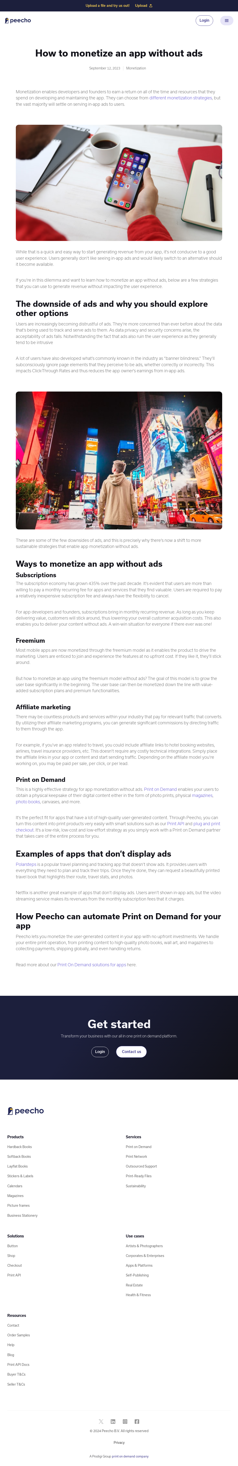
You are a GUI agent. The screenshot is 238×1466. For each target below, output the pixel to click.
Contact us (131, 1052)
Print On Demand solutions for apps (91, 964)
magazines (202, 795)
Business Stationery (22, 1215)
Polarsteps (26, 864)
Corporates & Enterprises (145, 1256)
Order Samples (18, 1335)
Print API (175, 823)
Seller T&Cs (16, 1384)
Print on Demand (160, 789)
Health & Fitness (138, 1295)
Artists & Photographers (144, 1246)
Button (12, 1246)
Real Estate (134, 1285)
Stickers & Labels (20, 1176)
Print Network (136, 1157)
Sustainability (136, 1186)
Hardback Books (19, 1147)
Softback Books (19, 1157)
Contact (13, 1325)
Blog (10, 1355)
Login (204, 20)
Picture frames (18, 1205)
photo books (28, 801)
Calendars (14, 1186)
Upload (143, 6)
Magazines (15, 1196)
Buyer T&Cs (16, 1374)
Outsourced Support (141, 1166)
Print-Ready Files (139, 1176)
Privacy (119, 1443)
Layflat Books (17, 1166)
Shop (11, 1256)
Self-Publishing (137, 1275)
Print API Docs (18, 1365)
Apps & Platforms (139, 1265)
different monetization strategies (180, 98)
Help (10, 1345)
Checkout (14, 1265)
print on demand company (130, 1456)
